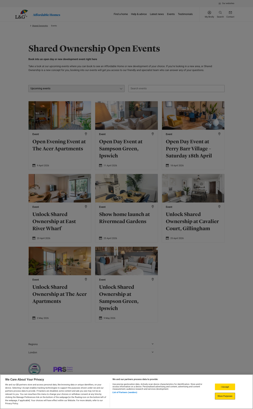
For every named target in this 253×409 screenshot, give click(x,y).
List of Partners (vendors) (124, 392)
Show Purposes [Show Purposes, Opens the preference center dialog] (225, 396)
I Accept (225, 387)
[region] (126, 391)
